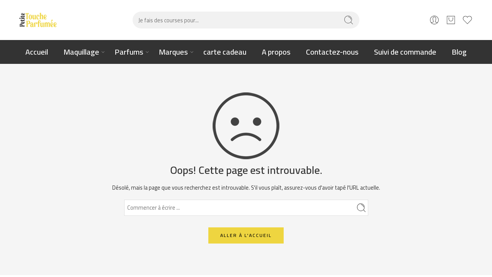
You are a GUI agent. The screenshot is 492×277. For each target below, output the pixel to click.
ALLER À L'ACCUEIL (246, 235)
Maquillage (81, 52)
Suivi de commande (405, 52)
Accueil (36, 52)
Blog (459, 52)
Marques (173, 52)
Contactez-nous (332, 52)
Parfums (129, 52)
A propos (276, 52)
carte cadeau (224, 52)
